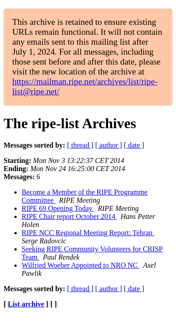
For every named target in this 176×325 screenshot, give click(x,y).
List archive (26, 304)
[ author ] (108, 145)
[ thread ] (80, 145)
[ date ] (134, 145)
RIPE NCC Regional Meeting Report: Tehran (88, 233)
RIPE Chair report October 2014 (69, 216)
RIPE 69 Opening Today (58, 208)
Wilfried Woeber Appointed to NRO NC (81, 265)
